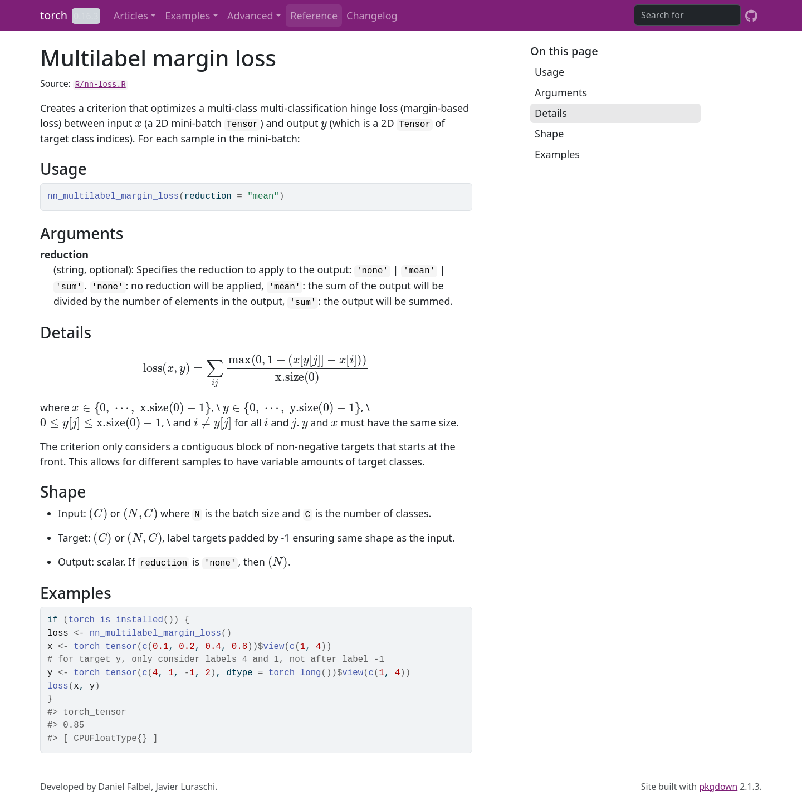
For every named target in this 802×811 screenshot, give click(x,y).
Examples (187, 15)
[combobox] (687, 15)
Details (551, 113)
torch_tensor (105, 647)
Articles (131, 15)
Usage (549, 71)
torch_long (294, 673)
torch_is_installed (116, 620)
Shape (549, 133)
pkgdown (718, 786)
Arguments (561, 92)
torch (53, 15)
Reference (314, 15)
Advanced (250, 15)
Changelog (372, 15)
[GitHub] (751, 15)
